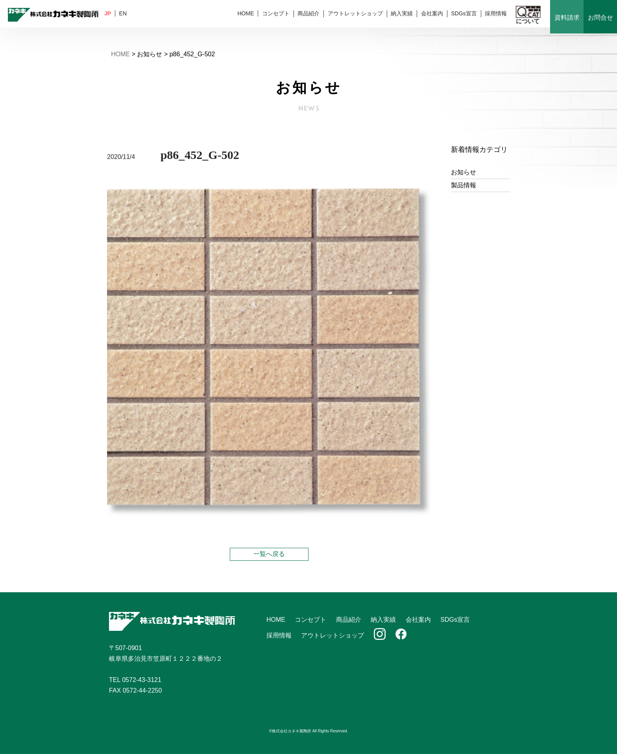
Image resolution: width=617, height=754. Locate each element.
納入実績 (402, 13)
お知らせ (463, 172)
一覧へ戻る (269, 554)
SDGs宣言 (464, 13)
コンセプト (276, 13)
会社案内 (432, 13)
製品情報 (463, 185)
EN (123, 13)
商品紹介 (308, 13)
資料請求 (567, 17)
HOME (245, 13)
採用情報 (496, 13)
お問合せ (600, 17)
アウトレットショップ (355, 13)
